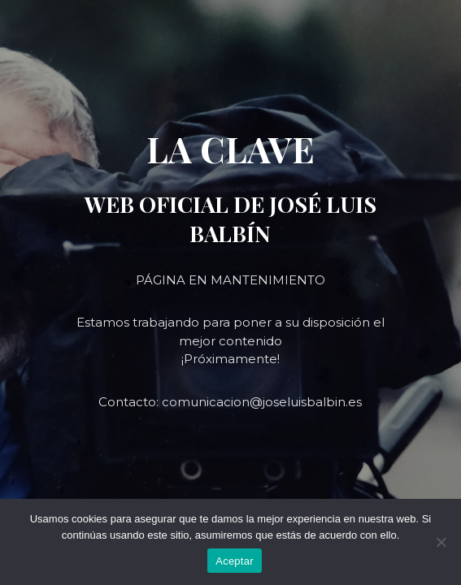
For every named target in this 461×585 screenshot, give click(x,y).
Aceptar (234, 561)
